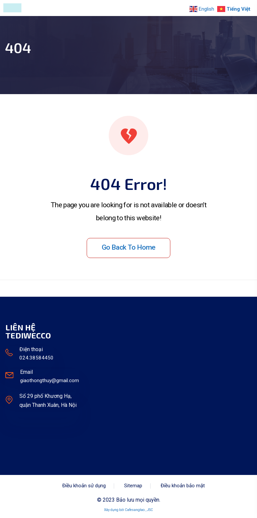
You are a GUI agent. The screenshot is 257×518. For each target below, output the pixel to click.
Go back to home (129, 247)
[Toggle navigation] (12, 7)
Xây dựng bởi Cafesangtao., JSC (128, 510)
